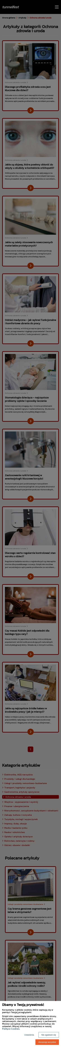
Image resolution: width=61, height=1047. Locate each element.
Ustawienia (29, 1035)
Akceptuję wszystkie (47, 1042)
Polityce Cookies (10, 1028)
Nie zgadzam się (48, 1035)
